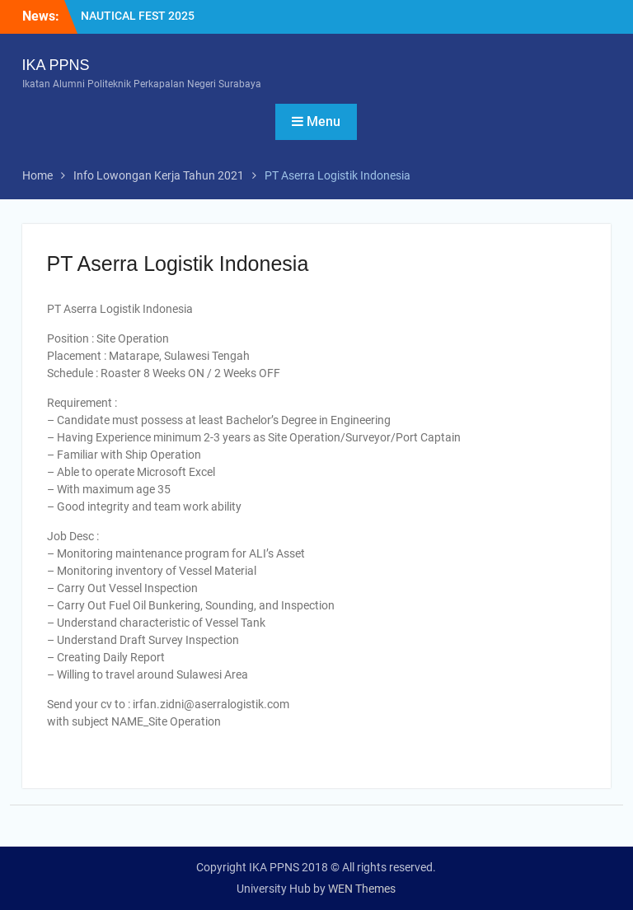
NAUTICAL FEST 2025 (138, 15)
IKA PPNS (56, 65)
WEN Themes (362, 888)
